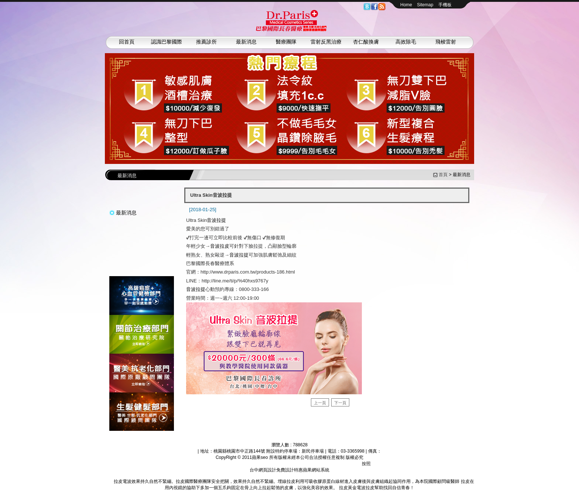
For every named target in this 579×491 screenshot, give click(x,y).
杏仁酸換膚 (366, 42)
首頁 (443, 174)
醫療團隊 (286, 42)
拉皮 (109, 481)
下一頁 (340, 403)
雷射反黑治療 (326, 42)
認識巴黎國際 (166, 42)
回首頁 (126, 42)
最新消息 (246, 42)
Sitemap (425, 4)
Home (406, 4)
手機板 (445, 4)
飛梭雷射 (445, 42)
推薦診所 (206, 42)
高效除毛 (405, 42)
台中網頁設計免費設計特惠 (276, 470)
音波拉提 (216, 220)
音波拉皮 (219, 246)
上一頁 (320, 403)
